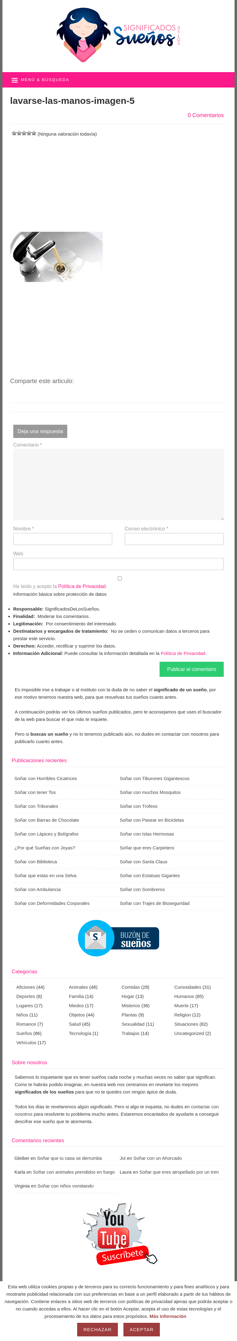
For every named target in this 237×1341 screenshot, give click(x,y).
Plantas (129, 1014)
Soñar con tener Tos (35, 792)
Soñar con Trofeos (139, 806)
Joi (123, 1158)
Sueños (24, 1033)
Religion (182, 1014)
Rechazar (97, 1329)
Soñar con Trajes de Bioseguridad (154, 903)
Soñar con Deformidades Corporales (52, 903)
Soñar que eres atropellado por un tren (179, 1172)
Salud (75, 1024)
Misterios (131, 1005)
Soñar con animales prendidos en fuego (74, 1172)
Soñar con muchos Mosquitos (150, 792)
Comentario (27, 445)
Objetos (77, 1014)
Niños (22, 1014)
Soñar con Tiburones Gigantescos (154, 778)
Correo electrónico (146, 528)
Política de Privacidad (82, 586)
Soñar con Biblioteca (36, 861)
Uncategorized (189, 1033)
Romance (26, 1024)
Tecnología (80, 1033)
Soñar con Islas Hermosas (147, 833)
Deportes (25, 996)
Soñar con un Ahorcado (157, 1158)
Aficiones (25, 987)
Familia (76, 996)
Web (18, 553)
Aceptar (142, 1329)
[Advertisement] (118, 181)
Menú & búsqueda (45, 79)
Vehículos (26, 1042)
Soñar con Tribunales (36, 806)
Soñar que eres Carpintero (147, 847)
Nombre (23, 528)
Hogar (128, 996)
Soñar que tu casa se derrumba (69, 1158)
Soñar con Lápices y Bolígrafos (47, 833)
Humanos (184, 996)
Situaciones (186, 1024)
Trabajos (130, 1033)
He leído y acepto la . (118, 582)
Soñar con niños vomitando (65, 1185)
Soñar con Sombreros (142, 889)
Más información (168, 1316)
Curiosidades (188, 987)
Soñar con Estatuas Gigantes (150, 875)
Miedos (76, 1005)
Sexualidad (133, 1024)
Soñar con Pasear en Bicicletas (152, 820)
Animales (78, 987)
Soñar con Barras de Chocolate (47, 820)
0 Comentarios (206, 115)
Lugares (24, 1005)
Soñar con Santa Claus (143, 861)
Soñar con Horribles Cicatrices (46, 778)
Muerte (181, 1005)
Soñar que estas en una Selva (46, 875)
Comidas (131, 987)
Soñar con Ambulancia (38, 889)
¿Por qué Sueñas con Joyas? (45, 847)
